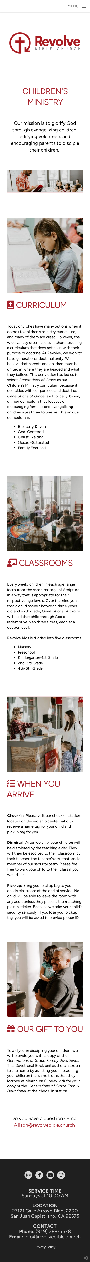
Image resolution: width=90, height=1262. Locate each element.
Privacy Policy (45, 1247)
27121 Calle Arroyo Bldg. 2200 (45, 1211)
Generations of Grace (37, 380)
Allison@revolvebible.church (44, 1125)
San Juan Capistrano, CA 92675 (45, 1216)
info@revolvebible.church (52, 1236)
